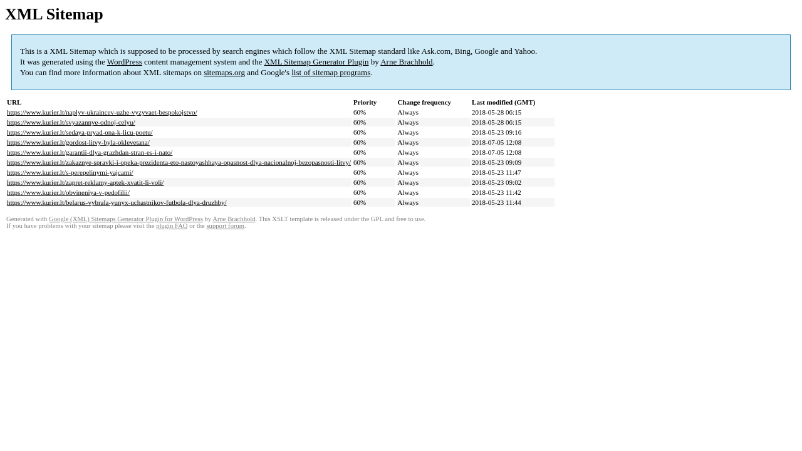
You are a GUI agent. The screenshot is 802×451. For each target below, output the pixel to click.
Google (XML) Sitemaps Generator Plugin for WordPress (126, 218)
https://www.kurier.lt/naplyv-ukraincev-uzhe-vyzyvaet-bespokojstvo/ (102, 112)
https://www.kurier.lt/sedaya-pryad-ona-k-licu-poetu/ (80, 132)
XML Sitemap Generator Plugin (316, 61)
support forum (225, 225)
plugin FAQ (171, 225)
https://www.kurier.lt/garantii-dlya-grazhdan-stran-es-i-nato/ (89, 152)
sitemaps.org (224, 72)
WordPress (124, 61)
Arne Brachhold (406, 61)
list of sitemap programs (330, 72)
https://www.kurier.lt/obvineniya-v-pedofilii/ (68, 192)
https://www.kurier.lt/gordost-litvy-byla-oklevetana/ (78, 142)
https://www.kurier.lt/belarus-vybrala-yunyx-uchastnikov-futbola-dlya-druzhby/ (117, 202)
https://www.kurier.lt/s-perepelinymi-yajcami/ (70, 172)
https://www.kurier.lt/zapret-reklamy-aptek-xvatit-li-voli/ (85, 182)
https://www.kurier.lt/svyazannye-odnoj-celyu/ (71, 122)
